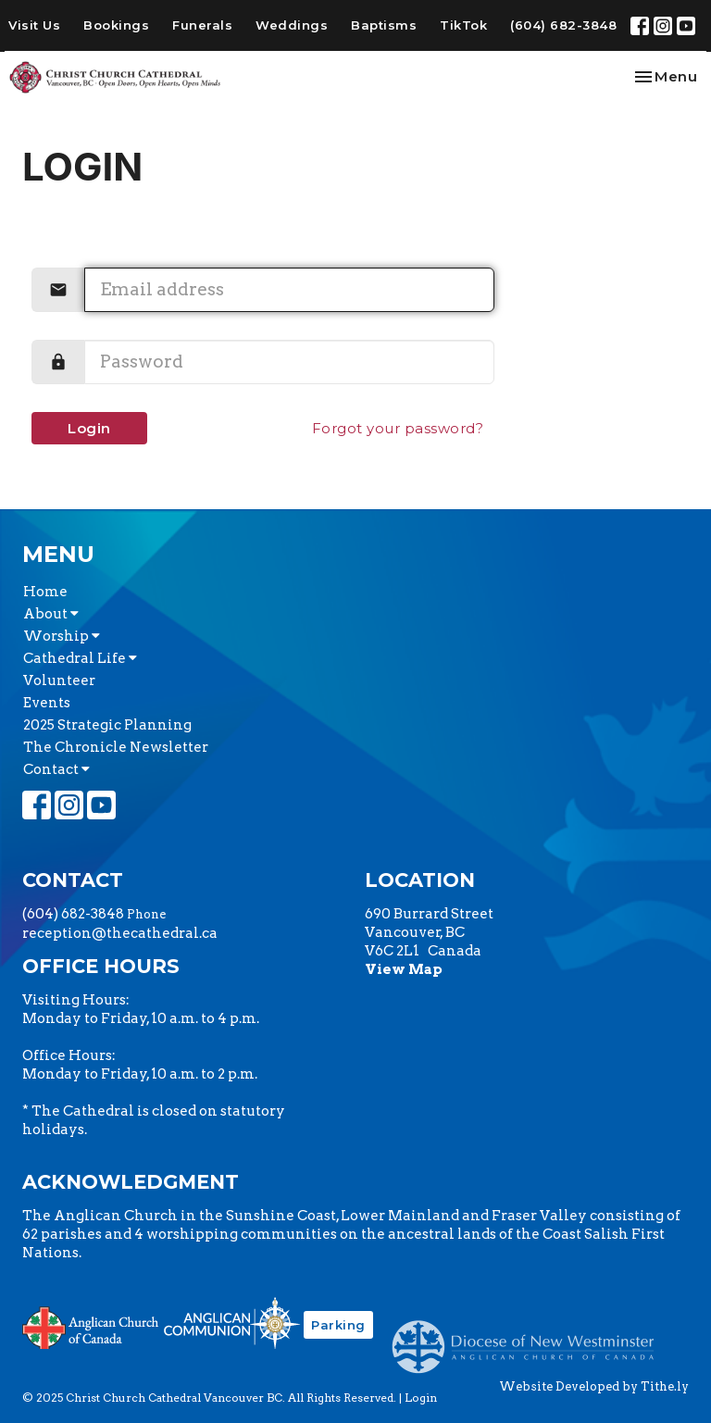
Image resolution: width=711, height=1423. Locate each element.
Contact (56, 769)
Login (89, 428)
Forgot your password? (398, 428)
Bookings (116, 25)
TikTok (463, 25)
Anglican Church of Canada (91, 1326)
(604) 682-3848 (563, 25)
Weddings (292, 25)
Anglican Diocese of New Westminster (530, 1337)
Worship (61, 636)
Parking (338, 1324)
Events (46, 702)
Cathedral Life (80, 658)
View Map (404, 969)
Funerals (202, 25)
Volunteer (59, 680)
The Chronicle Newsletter (115, 747)
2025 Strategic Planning (107, 725)
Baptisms (384, 25)
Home (45, 591)
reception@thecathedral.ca (120, 933)
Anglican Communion (232, 1322)
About (51, 613)
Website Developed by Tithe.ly (594, 1386)
